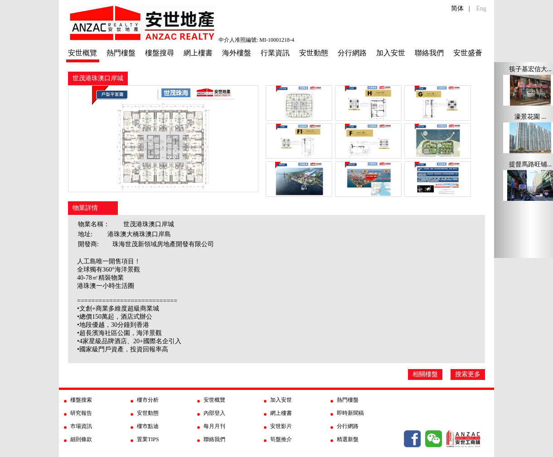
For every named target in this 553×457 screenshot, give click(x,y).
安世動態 (313, 53)
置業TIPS (148, 439)
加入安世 (390, 53)
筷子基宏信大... (530, 69)
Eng (481, 8)
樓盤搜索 (81, 400)
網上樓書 (198, 53)
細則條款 (81, 439)
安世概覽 (82, 53)
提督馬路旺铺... (530, 164)
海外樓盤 (236, 53)
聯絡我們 (429, 53)
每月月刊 (214, 426)
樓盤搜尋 (159, 53)
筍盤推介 (281, 439)
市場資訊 (81, 426)
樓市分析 (148, 400)
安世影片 (281, 426)
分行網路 (352, 53)
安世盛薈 (467, 53)
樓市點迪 (148, 426)
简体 (457, 8)
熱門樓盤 (121, 53)
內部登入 (214, 413)
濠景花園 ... (530, 116)
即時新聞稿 (350, 413)
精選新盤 (348, 439)
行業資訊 (275, 53)
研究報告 (81, 413)
